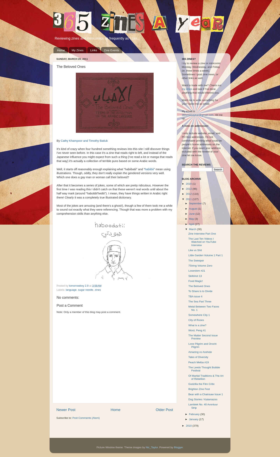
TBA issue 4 (195, 296)
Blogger (178, 447)
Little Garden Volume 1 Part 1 (205, 255)
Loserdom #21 (196, 270)
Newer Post (65, 410)
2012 (189, 193)
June (192, 213)
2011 (189, 199)
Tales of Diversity (198, 357)
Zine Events (111, 50)
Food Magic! (195, 281)
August (193, 208)
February (194, 414)
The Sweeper (196, 260)
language (71, 289)
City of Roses (196, 320)
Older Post (164, 410)
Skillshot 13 (195, 276)
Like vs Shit (195, 250)
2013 (189, 188)
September (196, 203)
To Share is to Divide (200, 291)
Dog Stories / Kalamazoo (202, 399)
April (192, 224)
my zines (187, 89)
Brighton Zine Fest (199, 389)
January (194, 419)
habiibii (149, 169)
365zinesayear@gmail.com (198, 114)
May (192, 218)
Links (93, 50)
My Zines (78, 50)
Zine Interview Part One (202, 233)
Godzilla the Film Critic (201, 384)
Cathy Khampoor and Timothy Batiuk (84, 140)
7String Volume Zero (200, 265)
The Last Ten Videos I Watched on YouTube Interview (202, 241)
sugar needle (85, 289)
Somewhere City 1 (199, 315)
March (193, 229)
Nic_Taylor (152, 447)
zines (98, 289)
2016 (189, 183)
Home (61, 50)
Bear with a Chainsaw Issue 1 (205, 394)
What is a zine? (197, 325)
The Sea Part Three (199, 301)
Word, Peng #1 (197, 330)
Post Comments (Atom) (86, 417)
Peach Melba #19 (198, 362)
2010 (189, 425)
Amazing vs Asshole (200, 352)
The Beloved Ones (199, 286)
